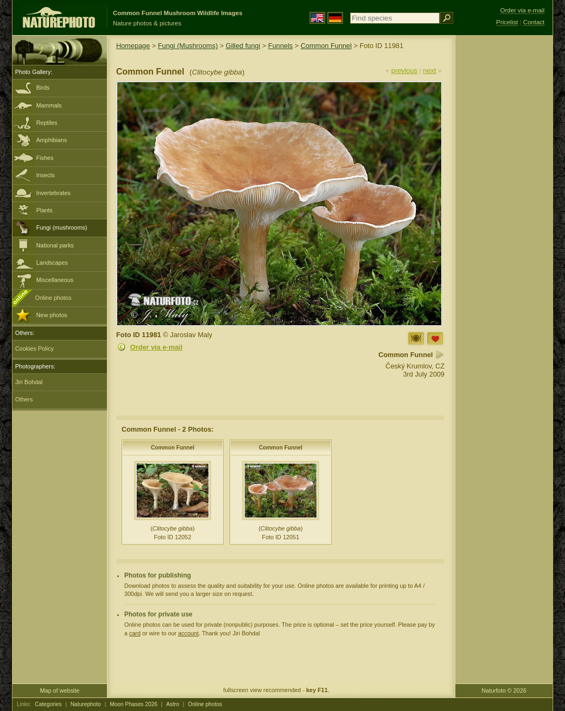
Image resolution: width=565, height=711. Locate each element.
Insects (45, 175)
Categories (48, 704)
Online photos (53, 297)
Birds (43, 87)
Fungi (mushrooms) (61, 227)
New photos (51, 315)
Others (24, 399)
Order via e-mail (156, 347)
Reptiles (46, 122)
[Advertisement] (504, 208)
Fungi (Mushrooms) (188, 46)
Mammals (49, 105)
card (134, 633)
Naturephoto (85, 704)
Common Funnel (326, 46)
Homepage (133, 46)
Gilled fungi (243, 46)
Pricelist (507, 22)
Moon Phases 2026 (133, 704)
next (429, 70)
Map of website (59, 690)
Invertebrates (53, 193)
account (188, 633)
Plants (44, 210)
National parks (55, 245)
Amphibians (51, 140)
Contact (533, 22)
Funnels (280, 46)
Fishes (44, 158)
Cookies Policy (34, 348)
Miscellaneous (54, 280)
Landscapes (52, 262)
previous (404, 70)
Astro (172, 704)
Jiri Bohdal (29, 382)
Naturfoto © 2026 (504, 690)
